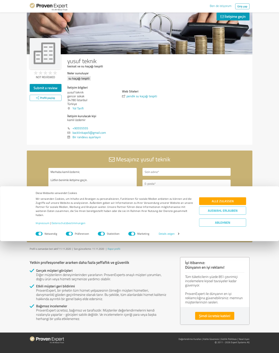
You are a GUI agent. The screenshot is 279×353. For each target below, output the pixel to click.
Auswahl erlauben (223, 322)
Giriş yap (242, 6)
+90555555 (80, 128)
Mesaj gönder (163, 221)
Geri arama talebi (159, 195)
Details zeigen (167, 346)
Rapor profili (114, 249)
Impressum (43, 335)
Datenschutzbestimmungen (68, 335)
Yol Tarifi (78, 108)
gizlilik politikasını (153, 232)
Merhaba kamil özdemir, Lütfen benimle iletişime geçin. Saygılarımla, (92, 201)
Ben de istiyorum (220, 6)
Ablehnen (222, 334)
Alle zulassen (223, 313)
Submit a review (45, 87)
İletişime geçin (233, 16)
